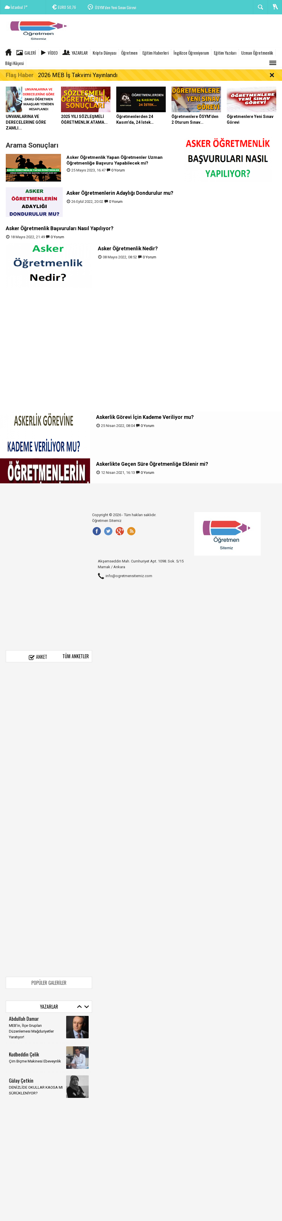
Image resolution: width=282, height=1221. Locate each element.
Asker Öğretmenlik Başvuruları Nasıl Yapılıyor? (59, 228)
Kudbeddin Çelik (24, 1054)
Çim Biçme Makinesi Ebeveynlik (35, 1061)
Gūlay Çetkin (21, 1080)
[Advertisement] (177, 32)
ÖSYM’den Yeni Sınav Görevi (115, 7)
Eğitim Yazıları (225, 52)
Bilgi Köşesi (14, 63)
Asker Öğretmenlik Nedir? (128, 248)
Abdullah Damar (24, 1018)
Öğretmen (129, 52)
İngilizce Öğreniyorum (191, 52)
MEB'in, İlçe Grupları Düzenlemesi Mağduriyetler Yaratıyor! (31, 1031)
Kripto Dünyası (104, 52)
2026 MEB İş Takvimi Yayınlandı (77, 75)
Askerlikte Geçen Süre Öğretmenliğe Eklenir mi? (152, 464)
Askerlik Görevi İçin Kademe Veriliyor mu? (145, 417)
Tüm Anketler (75, 656)
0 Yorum (118, 170)
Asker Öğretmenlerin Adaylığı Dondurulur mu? (120, 193)
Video (53, 52)
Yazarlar (80, 52)
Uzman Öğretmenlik (257, 52)
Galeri (30, 52)
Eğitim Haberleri (155, 52)
